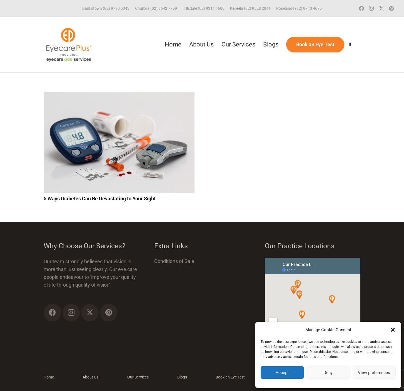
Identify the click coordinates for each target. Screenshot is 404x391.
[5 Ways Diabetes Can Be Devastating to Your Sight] (119, 96)
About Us (90, 377)
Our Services (138, 377)
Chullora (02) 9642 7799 (156, 8)
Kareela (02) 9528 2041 (250, 8)
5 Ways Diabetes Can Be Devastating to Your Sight (100, 198)
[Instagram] (371, 8)
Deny (328, 372)
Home (49, 377)
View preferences (374, 372)
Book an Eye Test (230, 377)
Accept (282, 372)
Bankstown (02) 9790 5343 (105, 8)
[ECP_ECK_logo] (69, 44)
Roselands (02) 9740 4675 (299, 8)
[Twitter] (381, 8)
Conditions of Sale (174, 261)
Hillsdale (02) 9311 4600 (204, 8)
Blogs (182, 377)
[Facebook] (361, 8)
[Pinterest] (391, 8)
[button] (393, 330)
